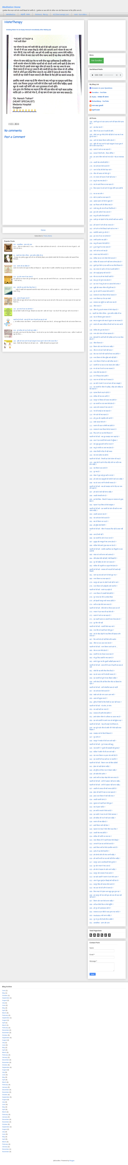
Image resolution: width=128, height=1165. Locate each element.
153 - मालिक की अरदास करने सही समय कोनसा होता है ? (106, 262)
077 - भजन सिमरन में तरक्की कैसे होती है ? (102, 593)
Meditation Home (11, 7)
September (5, 998)
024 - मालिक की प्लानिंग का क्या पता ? (101, 836)
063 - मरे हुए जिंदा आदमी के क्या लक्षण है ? (102, 658)
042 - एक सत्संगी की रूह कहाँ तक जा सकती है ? (104, 759)
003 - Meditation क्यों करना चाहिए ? (101, 915)
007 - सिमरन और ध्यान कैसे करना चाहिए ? (102, 901)
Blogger (71, 1160)
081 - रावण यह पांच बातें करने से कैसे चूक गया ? (103, 575)
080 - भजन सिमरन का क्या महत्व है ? (100, 579)
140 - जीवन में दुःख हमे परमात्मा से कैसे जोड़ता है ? (104, 310)
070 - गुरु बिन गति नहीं (96, 623)
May (3, 993)
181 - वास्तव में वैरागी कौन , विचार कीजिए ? (102, 153)
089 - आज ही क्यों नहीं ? (97, 534)
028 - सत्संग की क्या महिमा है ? (21, 266)
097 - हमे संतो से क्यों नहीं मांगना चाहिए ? (101, 492)
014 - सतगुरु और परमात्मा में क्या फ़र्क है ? (102, 873)
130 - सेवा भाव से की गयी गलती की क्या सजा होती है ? (105, 354)
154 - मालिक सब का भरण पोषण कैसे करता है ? (103, 258)
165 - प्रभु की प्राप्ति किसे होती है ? (100, 216)
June (3, 990)
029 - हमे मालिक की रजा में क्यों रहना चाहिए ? (25, 330)
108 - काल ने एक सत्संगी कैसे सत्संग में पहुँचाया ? (104, 440)
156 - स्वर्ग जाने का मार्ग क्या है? (99, 251)
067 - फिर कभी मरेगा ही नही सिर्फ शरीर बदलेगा (103, 639)
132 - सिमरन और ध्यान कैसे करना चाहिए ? (102, 346)
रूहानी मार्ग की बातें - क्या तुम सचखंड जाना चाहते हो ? (105, 437)
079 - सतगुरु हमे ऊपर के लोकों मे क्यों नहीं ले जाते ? (104, 582)
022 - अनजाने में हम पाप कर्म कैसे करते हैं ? (102, 844)
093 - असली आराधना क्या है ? (98, 514)
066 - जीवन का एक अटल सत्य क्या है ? (101, 643)
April (3, 1010)
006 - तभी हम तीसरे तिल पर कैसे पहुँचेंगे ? (102, 904)
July (3, 1003)
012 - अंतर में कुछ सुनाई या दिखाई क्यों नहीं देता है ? (104, 880)
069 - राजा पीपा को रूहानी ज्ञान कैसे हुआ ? (102, 630)
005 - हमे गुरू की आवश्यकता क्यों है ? (100, 908)
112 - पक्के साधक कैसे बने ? (98, 422)
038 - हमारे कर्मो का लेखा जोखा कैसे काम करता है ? (104, 777)
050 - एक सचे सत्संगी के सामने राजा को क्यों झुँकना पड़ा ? (106, 720)
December (5, 1030)
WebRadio (10, 14)
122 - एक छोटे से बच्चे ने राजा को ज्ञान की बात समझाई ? (106, 383)
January (4, 1057)
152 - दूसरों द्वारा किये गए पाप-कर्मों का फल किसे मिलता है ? (106, 265)
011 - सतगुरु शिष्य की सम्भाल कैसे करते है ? (102, 884)
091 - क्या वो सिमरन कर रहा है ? (99, 521)
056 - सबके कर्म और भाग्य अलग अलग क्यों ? (102, 695)
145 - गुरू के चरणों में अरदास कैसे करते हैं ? (102, 291)
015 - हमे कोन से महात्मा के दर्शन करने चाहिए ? (103, 869)
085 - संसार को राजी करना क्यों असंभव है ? (102, 555)
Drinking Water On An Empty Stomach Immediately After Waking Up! (28, 30)
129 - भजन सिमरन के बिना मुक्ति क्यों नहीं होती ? (103, 357)
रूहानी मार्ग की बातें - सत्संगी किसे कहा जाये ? (102, 626)
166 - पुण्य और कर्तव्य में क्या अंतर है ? (100, 212)
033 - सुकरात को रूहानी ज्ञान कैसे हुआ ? (101, 803)
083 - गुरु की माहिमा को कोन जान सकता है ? (102, 562)
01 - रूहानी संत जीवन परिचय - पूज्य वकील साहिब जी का (28, 255)
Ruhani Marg (41, 14)
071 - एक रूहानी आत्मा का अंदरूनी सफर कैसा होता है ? (105, 619)
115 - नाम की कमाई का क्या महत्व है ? (100, 411)
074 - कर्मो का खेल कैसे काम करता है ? (101, 604)
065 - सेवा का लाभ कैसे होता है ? (99, 650)
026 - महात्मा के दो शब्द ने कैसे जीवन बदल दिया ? (104, 829)
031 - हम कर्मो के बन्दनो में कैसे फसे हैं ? (101, 811)
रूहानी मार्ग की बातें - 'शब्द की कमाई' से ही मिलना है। (104, 724)
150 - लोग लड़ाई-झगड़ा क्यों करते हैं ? (100, 273)
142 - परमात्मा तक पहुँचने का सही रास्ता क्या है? (103, 302)
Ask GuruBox (80, 14)
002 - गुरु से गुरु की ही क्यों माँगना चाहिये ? (102, 919)
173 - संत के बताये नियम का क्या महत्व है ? (102, 184)
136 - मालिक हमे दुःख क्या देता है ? (100, 330)
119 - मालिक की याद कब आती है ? (100, 396)
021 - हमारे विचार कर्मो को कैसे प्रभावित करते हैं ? (104, 847)
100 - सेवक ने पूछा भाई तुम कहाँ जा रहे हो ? (102, 475)
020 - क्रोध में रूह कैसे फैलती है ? (99, 851)
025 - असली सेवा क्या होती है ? (99, 833)
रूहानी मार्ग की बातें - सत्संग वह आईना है (101, 590)
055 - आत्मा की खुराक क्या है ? (21, 298)
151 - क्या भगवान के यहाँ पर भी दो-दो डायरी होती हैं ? (105, 269)
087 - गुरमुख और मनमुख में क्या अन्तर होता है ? (103, 542)
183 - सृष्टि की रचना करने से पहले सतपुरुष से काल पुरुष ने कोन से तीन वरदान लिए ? (35, 341)
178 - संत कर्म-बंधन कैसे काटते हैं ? (100, 166)
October (4, 995)
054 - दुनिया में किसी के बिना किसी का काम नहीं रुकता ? (106, 702)
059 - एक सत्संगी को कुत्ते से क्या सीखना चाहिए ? (103, 678)
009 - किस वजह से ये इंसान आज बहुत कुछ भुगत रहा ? (105, 891)
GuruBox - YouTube (99, 92)
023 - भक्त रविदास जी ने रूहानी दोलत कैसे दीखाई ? (104, 840)
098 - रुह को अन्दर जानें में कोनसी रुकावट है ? (103, 483)
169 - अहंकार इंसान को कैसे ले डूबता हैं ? (101, 201)
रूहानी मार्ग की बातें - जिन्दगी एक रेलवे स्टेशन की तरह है (105, 459)
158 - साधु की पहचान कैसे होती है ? (100, 243)
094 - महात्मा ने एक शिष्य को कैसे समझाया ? (102, 505)
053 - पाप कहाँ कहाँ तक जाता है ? (99, 709)
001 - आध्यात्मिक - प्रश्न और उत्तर (22, 244)
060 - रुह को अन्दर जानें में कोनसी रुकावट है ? (103, 674)
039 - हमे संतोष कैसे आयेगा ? (98, 774)
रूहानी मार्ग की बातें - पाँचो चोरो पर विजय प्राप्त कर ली (105, 608)
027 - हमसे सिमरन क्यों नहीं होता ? (99, 825)
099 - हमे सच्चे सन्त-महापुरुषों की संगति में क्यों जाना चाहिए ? (107, 479)
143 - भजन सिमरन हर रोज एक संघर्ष (100, 298)
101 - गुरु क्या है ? (95, 472)
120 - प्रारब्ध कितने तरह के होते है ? (100, 392)
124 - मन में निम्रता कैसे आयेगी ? (99, 376)
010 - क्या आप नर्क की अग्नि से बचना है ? (101, 888)
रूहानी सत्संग (96, 110)
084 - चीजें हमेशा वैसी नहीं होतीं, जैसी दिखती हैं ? (103, 558)
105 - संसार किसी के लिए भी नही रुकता (101, 451)
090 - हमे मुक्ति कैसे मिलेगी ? (98, 525)
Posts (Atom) (47, 236)
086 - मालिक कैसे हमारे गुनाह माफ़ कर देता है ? (103, 545)
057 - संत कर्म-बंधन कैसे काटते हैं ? (100, 691)
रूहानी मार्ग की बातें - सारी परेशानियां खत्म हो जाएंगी (104, 687)
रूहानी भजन (25, 14)
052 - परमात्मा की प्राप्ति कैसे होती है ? (101, 713)
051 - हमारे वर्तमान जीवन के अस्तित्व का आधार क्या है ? (105, 717)
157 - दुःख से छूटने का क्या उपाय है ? (100, 247)
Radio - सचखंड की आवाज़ (100, 97)
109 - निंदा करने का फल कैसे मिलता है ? (101, 433)
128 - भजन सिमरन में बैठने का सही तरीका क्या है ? (104, 361)
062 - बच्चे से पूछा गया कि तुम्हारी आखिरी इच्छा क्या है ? (105, 661)
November (5, 1032)
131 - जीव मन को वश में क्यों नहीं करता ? (101, 350)
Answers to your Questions (102, 88)
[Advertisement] (43, 207)
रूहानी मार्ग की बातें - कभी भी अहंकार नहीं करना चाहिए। (105, 781)
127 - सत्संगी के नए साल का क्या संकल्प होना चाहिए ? (105, 365)
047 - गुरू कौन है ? (95, 737)
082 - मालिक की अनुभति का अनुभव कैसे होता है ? (104, 566)
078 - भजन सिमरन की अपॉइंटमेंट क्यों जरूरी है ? (103, 586)
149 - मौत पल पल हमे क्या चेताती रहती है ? (102, 276)
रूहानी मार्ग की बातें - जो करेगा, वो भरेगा (100, 706)
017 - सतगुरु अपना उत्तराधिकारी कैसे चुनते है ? (103, 862)
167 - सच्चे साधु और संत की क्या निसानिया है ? (103, 208)
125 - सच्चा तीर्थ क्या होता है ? (98, 372)
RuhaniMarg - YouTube (100, 101)
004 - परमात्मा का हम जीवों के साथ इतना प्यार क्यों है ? (105, 912)
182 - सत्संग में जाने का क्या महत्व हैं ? (100, 149)
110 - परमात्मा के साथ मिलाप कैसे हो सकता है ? (103, 429)
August (4, 1000)
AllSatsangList (61, 14)
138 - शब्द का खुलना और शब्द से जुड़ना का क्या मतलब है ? (106, 321)
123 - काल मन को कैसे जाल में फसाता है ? (102, 380)
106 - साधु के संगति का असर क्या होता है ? (102, 448)
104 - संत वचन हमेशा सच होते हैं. (99, 455)
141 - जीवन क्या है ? (96, 306)
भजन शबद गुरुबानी (97, 105)
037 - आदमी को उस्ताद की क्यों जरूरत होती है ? (103, 788)
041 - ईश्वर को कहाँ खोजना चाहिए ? (100, 766)
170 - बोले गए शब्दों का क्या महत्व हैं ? (100, 197)
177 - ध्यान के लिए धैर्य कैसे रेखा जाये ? (101, 170)
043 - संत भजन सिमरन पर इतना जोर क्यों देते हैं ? (104, 755)
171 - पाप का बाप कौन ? (97, 194)
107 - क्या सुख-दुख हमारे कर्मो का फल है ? (102, 444)
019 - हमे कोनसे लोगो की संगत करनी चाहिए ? (103, 855)
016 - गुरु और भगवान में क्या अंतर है (22, 277)
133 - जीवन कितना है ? (96, 343)
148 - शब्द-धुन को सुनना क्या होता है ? (100, 280)
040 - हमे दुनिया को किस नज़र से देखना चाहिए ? (103, 770)
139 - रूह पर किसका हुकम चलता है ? (100, 317)
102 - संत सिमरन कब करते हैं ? (99, 468)
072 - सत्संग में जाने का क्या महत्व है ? (100, 615)
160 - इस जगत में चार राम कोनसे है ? (23, 309)
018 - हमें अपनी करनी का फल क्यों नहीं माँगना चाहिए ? (105, 858)
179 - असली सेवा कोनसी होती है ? (99, 162)
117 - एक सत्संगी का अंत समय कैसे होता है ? (102, 403)
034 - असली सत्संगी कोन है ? (98, 799)
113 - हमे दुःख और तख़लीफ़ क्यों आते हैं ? (101, 418)
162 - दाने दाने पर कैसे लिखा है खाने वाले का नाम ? (104, 229)
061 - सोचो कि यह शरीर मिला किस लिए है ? (25, 287)
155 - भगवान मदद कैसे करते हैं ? (99, 254)
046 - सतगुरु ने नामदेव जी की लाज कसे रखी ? (103, 741)
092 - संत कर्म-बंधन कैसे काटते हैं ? (100, 518)
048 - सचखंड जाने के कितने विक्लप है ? (101, 733)
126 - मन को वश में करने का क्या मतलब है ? (102, 368)
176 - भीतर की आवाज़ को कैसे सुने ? (100, 173)
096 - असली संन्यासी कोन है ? (98, 496)
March (4, 1013)
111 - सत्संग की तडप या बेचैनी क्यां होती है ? (102, 426)
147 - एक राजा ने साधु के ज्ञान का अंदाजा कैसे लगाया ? (105, 284)
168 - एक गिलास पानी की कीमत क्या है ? (101, 205)
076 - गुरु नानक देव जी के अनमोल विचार (101, 597)
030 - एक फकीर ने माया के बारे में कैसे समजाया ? (104, 814)
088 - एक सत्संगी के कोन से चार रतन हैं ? (102, 538)
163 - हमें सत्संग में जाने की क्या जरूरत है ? (102, 225)
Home (43, 230)
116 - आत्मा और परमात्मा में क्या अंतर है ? (101, 407)
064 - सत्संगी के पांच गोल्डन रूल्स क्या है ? (102, 654)
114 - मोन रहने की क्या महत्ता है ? (99, 415)
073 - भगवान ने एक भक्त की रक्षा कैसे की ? (102, 612)
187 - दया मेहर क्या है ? (96, 127)
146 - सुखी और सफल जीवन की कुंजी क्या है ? (103, 287)
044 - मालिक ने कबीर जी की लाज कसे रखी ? (103, 752)
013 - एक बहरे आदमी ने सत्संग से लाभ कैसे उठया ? (104, 877)
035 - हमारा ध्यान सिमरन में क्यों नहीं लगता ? (102, 796)
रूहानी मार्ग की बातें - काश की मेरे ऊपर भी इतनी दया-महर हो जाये (30, 319)
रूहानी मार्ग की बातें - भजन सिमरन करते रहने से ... (104, 647)
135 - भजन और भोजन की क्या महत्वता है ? (102, 333)
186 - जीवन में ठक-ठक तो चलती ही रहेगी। (102, 131)
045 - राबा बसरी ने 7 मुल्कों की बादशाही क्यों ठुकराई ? (105, 748)
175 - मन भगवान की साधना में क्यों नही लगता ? (103, 177)
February (5, 1015)
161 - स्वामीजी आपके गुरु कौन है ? (99, 232)
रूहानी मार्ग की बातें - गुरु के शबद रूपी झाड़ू (101, 744)
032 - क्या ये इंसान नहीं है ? (97, 807)
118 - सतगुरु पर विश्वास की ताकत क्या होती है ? (103, 400)
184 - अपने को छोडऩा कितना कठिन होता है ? (103, 140)
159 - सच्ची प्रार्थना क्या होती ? (99, 240)
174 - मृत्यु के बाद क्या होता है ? (99, 181)
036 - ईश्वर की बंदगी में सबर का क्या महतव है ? (103, 792)
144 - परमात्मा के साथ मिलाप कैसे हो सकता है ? (103, 295)
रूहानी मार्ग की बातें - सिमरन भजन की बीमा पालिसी (104, 763)
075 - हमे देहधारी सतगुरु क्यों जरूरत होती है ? (103, 601)
